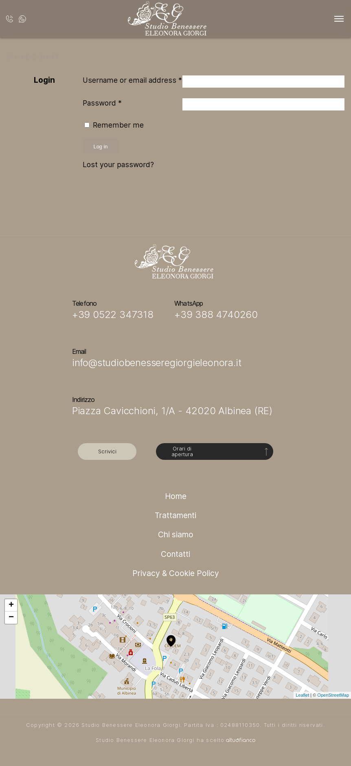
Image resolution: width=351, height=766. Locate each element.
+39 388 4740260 (216, 314)
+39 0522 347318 (113, 314)
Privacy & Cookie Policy (175, 573)
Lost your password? (118, 164)
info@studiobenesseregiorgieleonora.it (156, 363)
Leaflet (302, 695)
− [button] (11, 617)
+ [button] (11, 605)
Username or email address (132, 80)
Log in (101, 146)
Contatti (175, 554)
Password (102, 103)
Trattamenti (175, 515)
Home (175, 496)
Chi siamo (175, 534)
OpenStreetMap (333, 695)
